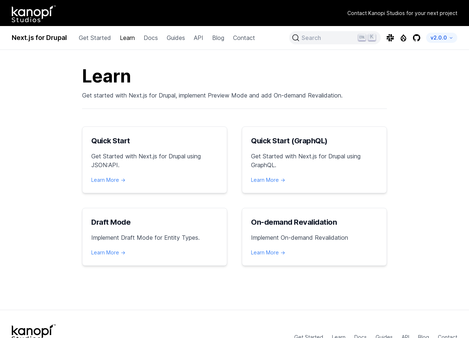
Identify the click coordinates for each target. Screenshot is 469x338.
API (199, 38)
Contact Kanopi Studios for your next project (404, 13)
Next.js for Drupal (40, 37)
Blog (219, 38)
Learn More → (108, 179)
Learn (128, 38)
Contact (245, 38)
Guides (176, 38)
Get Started (95, 38)
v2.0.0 (443, 37)
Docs (151, 38)
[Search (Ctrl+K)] (337, 37)
